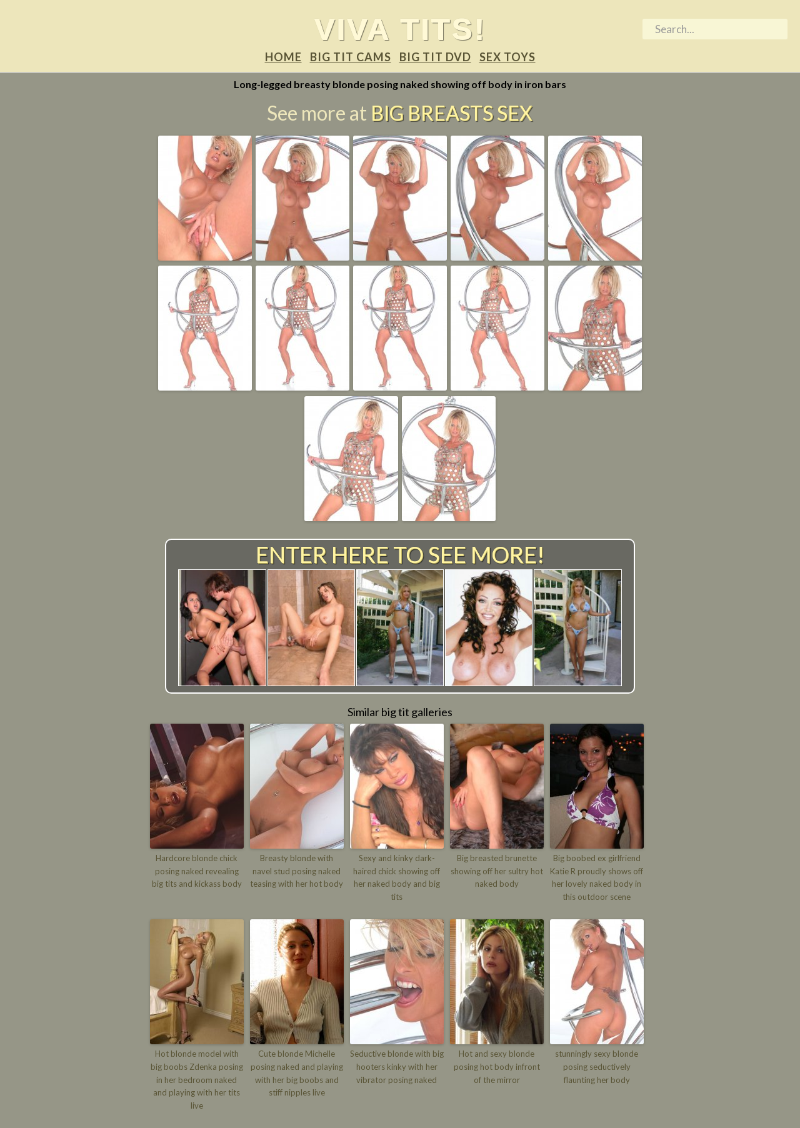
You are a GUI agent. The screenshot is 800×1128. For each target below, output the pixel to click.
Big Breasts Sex (451, 113)
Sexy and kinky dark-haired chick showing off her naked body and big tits (396, 877)
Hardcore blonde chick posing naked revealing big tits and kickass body (197, 871)
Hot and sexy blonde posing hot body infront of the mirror (497, 1067)
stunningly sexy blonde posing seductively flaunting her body (596, 1067)
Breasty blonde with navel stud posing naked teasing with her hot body (296, 871)
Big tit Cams (350, 57)
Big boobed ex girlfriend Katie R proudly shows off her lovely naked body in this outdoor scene (596, 877)
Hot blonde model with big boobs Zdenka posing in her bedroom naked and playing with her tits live (197, 1080)
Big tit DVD (435, 57)
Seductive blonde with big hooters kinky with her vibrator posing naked (397, 1067)
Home (283, 57)
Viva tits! (400, 29)
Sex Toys (507, 57)
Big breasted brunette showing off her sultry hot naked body (497, 871)
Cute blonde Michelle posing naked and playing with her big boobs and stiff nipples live (297, 1073)
